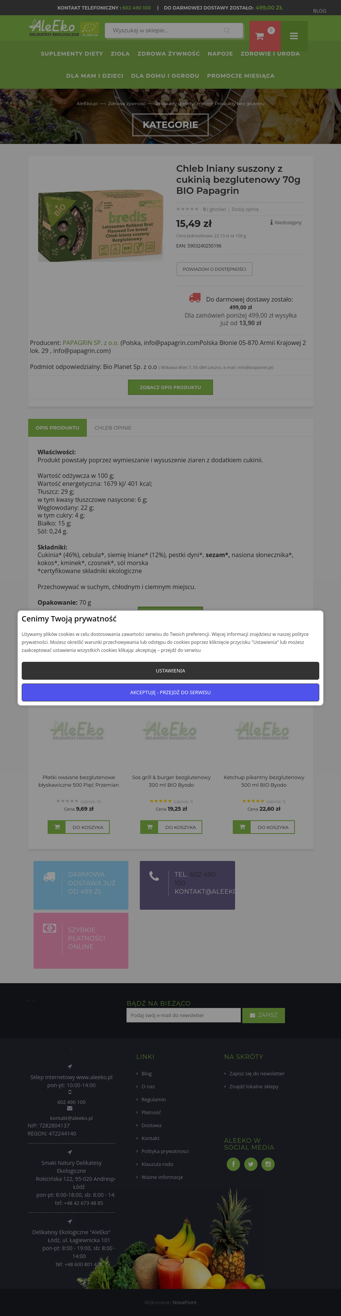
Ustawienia (170, 670)
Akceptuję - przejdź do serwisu (170, 692)
